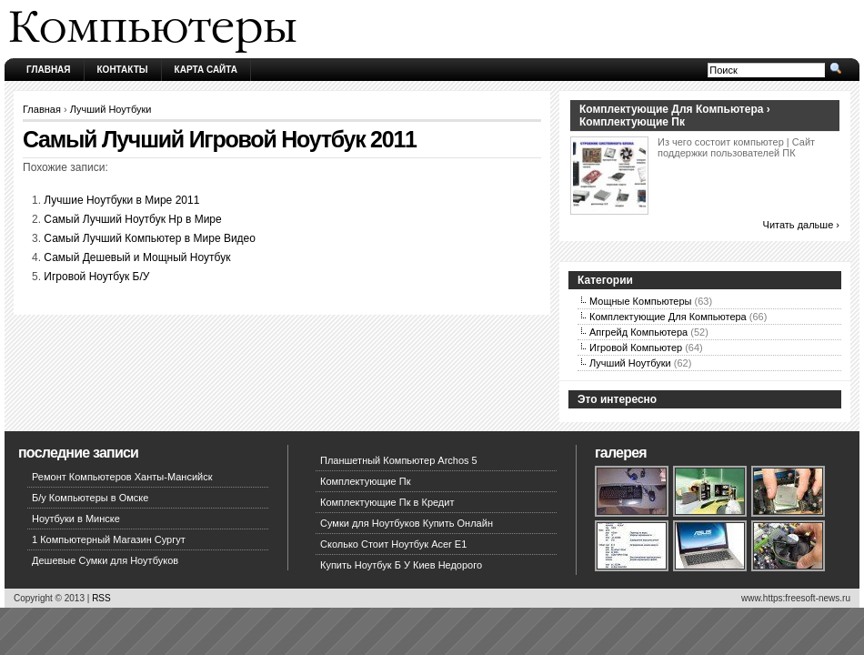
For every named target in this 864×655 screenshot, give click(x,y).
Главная (48, 70)
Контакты (122, 70)
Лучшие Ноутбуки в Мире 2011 (121, 200)
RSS (101, 598)
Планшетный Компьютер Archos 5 (398, 460)
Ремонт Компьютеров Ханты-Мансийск (122, 476)
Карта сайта (206, 70)
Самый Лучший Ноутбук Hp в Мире (132, 219)
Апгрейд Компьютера (638, 332)
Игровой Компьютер (635, 347)
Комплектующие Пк (365, 481)
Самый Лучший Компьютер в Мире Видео (150, 238)
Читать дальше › (801, 224)
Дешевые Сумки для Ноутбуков (105, 560)
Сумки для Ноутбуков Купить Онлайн (406, 523)
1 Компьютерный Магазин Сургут (109, 539)
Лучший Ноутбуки (111, 109)
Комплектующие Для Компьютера (668, 316)
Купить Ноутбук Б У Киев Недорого (401, 564)
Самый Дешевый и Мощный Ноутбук (137, 257)
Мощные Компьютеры (640, 301)
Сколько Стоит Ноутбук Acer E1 (393, 544)
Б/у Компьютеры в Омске (90, 497)
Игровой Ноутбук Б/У (96, 276)
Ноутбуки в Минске (76, 518)
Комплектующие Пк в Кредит (387, 502)
